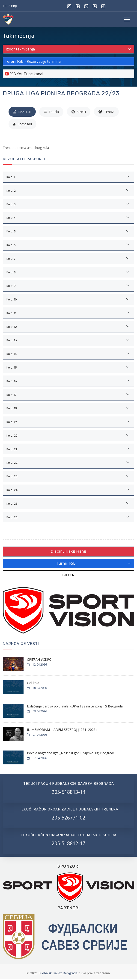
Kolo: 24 (12, 490)
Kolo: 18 (11, 408)
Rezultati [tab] (22, 111)
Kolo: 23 (12, 476)
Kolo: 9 (11, 286)
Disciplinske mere (68, 551)
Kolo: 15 (11, 367)
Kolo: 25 (12, 503)
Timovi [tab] (106, 111)
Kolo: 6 (11, 245)
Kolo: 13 (11, 340)
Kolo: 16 (11, 381)
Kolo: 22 (12, 462)
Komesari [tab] (22, 124)
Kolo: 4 (11, 217)
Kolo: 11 (11, 313)
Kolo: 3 (11, 204)
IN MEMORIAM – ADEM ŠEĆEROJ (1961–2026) (62, 729)
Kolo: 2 (11, 190)
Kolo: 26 (12, 517)
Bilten (68, 575)
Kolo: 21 (11, 449)
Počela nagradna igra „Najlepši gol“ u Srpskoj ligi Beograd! (70, 753)
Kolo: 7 (10, 258)
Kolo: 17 (11, 395)
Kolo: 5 (11, 231)
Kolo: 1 (10, 177)
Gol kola (33, 683)
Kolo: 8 (11, 272)
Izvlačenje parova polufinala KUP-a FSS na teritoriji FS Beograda (75, 706)
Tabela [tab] (51, 111)
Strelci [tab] (78, 111)
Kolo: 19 (11, 422)
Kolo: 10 (11, 299)
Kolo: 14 (11, 354)
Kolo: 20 (12, 435)
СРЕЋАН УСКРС (39, 659)
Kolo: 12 (11, 326)
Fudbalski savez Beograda (58, 973)
